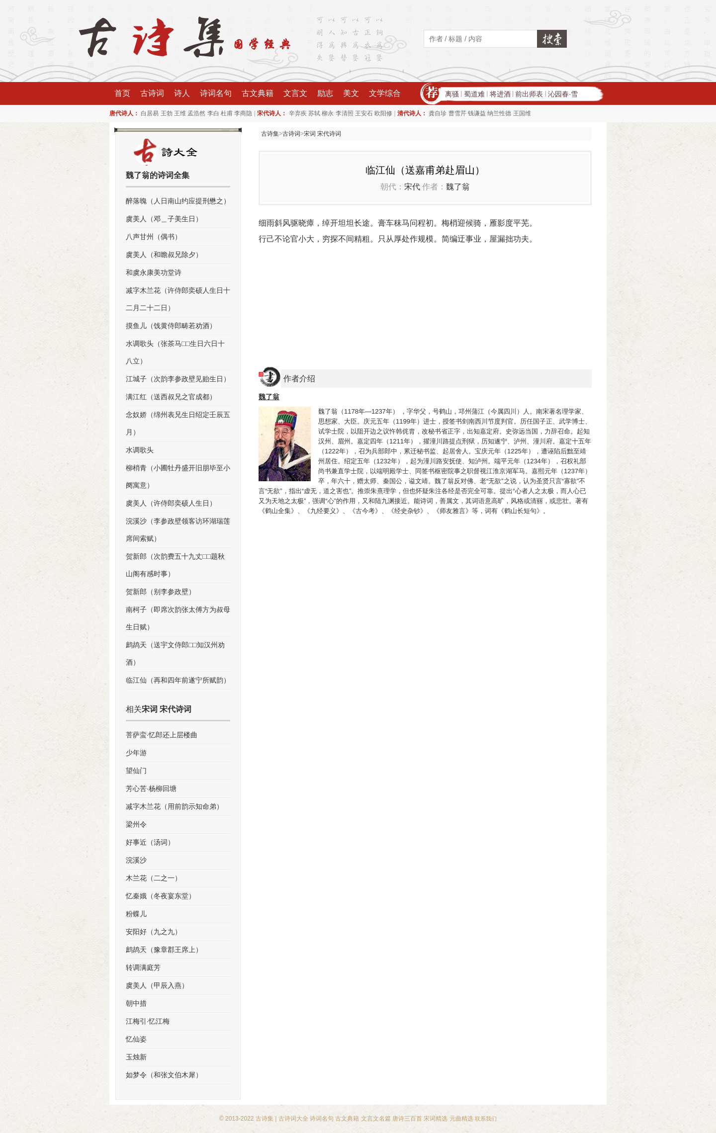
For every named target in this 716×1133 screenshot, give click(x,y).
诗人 (182, 93)
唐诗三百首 (407, 1118)
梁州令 (136, 824)
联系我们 (486, 1119)
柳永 (328, 113)
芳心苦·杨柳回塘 (151, 788)
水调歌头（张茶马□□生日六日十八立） (175, 352)
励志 (325, 93)
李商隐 (243, 113)
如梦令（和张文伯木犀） (164, 1075)
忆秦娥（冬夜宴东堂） (160, 896)
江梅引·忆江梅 (148, 1021)
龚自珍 (438, 113)
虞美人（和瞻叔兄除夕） (164, 255)
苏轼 (314, 113)
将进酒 (500, 94)
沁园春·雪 (563, 94)
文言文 (295, 93)
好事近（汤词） (150, 842)
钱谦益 (477, 113)
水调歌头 (140, 450)
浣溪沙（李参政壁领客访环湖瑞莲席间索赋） (178, 529)
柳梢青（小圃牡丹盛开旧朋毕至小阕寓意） (178, 476)
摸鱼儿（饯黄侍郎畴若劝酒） (171, 326)
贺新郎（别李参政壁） (160, 592)
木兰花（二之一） (153, 878)
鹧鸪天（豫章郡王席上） (164, 950)
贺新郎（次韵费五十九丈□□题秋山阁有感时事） (175, 565)
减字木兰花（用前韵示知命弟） (174, 806)
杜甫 (227, 113)
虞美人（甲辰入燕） (157, 985)
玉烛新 (136, 1057)
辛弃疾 (298, 113)
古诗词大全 (293, 1118)
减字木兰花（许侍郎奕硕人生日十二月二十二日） (178, 299)
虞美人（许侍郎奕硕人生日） (171, 503)
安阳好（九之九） (153, 932)
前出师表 (529, 94)
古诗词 (152, 93)
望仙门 (136, 771)
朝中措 (136, 1003)
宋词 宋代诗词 (322, 133)
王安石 (364, 113)
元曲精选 (461, 1118)
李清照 (345, 113)
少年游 (136, 753)
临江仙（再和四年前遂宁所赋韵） (178, 680)
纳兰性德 (499, 113)
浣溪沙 (136, 860)
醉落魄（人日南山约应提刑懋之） (178, 201)
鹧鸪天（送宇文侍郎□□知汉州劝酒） (175, 653)
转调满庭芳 (143, 967)
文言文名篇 (376, 1118)
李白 (213, 113)
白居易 (150, 113)
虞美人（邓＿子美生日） (164, 219)
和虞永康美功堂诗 (153, 272)
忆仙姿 (136, 1039)
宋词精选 (436, 1118)
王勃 (167, 113)
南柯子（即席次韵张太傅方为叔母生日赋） (178, 618)
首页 (122, 93)
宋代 (412, 186)
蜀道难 (474, 94)
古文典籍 (257, 93)
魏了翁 (458, 186)
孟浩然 (196, 113)
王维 (180, 113)
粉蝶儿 (136, 914)
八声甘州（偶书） (153, 237)
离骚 (452, 94)
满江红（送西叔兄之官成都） (171, 397)
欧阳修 (383, 113)
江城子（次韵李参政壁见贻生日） (178, 379)
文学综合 (385, 93)
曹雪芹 (457, 113)
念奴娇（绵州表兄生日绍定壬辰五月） (178, 423)
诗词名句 (216, 93)
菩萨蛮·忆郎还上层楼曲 (161, 735)
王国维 (522, 113)
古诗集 (270, 133)
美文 (351, 93)
